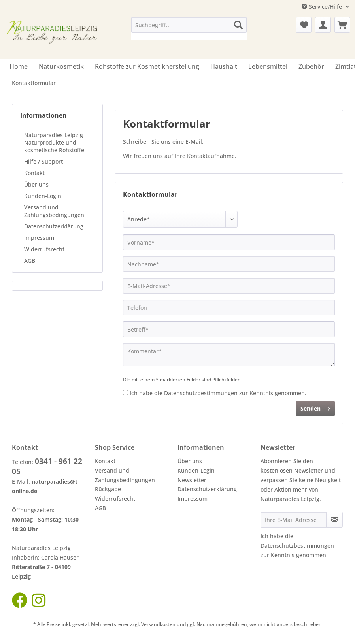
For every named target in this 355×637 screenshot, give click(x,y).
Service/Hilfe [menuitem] (323, 6)
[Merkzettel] (304, 25)
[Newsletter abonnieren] (334, 520)
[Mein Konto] (323, 25)
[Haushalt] (224, 66)
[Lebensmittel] (268, 66)
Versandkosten (158, 624)
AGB (29, 260)
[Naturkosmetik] (61, 66)
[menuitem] (189, 28)
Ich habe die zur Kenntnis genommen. (218, 393)
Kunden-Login (42, 196)
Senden (315, 407)
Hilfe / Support (43, 161)
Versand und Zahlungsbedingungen (54, 211)
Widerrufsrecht (44, 249)
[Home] (18, 66)
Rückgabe (108, 489)
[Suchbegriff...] (189, 25)
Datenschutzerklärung (53, 226)
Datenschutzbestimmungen (201, 393)
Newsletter (192, 480)
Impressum (39, 237)
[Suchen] (238, 25)
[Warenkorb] (342, 25)
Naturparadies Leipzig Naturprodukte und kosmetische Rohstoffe (54, 142)
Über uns (36, 184)
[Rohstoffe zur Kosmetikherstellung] (147, 66)
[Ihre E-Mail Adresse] (294, 520)
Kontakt (34, 173)
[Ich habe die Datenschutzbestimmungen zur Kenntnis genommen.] (125, 392)
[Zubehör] (311, 66)
